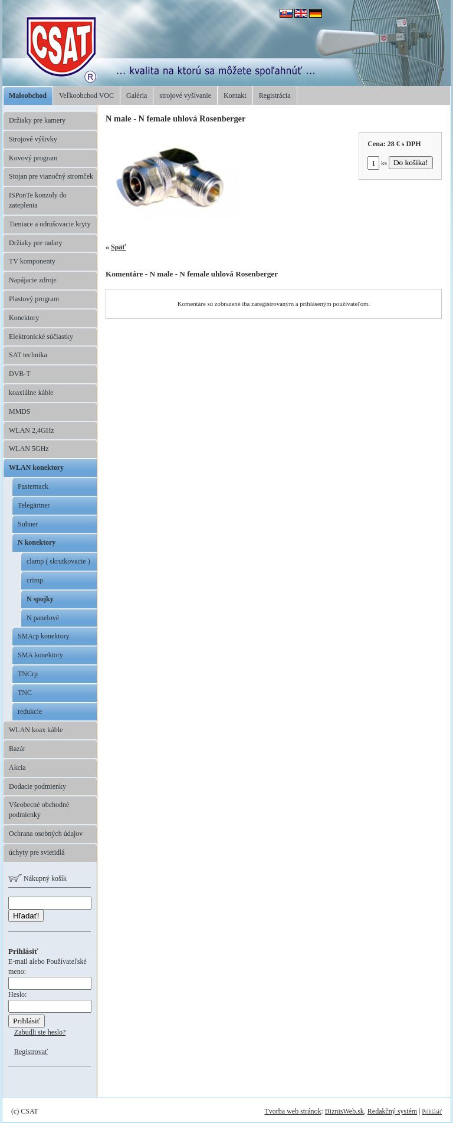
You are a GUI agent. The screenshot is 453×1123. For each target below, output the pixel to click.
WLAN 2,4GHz (31, 430)
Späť (118, 247)
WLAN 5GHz (29, 448)
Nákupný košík (37, 878)
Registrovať (31, 1052)
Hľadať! (26, 915)
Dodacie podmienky (37, 786)
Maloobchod (28, 95)
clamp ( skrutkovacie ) (58, 561)
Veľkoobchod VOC (86, 95)
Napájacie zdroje (33, 280)
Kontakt (235, 95)
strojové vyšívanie (185, 95)
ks (377, 162)
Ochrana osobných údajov (46, 833)
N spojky (40, 599)
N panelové (43, 618)
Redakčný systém (392, 1111)
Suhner (28, 524)
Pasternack (33, 486)
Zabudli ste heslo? (39, 1032)
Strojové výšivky (33, 139)
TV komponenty (32, 261)
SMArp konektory (44, 636)
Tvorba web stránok (292, 1111)
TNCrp (28, 674)
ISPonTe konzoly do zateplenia (38, 200)
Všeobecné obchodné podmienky (39, 810)
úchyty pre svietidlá (37, 852)
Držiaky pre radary (36, 243)
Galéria (136, 95)
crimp (35, 580)
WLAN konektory (36, 467)
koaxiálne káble (31, 392)
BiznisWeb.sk (344, 1111)
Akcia (17, 767)
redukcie (30, 711)
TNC (25, 693)
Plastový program (34, 299)
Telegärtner (34, 505)
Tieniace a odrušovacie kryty (50, 224)
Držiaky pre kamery (37, 120)
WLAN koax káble (36, 730)
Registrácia (275, 95)
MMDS (20, 411)
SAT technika (28, 355)
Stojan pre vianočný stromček (51, 176)
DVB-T (20, 374)
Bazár (17, 749)
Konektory (24, 318)
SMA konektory (40, 655)
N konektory (36, 542)
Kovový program (33, 158)
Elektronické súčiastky (41, 336)
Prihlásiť (432, 1111)
